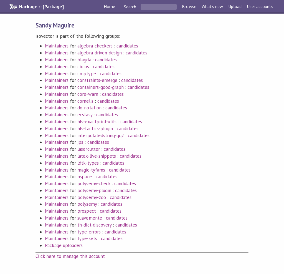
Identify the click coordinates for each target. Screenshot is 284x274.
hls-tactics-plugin (95, 128)
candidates (127, 46)
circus (83, 67)
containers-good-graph (100, 87)
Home (109, 6)
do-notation (89, 108)
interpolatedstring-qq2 (100, 135)
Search (130, 6)
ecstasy (84, 115)
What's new (212, 6)
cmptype (86, 74)
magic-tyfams (91, 170)
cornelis (85, 101)
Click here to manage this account (70, 256)
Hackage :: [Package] (41, 6)
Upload (235, 6)
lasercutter (88, 149)
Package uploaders (64, 245)
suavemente (89, 218)
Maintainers (57, 46)
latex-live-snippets (96, 156)
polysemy (87, 204)
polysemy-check (93, 183)
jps (80, 142)
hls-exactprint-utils (96, 122)
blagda (84, 60)
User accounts (260, 6)
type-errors (88, 232)
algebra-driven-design (99, 53)
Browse (189, 6)
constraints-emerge (97, 80)
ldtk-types (87, 163)
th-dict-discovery (94, 225)
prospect (86, 211)
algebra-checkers (94, 46)
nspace (84, 177)
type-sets (87, 238)
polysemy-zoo (91, 197)
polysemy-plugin (94, 190)
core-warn (87, 94)
